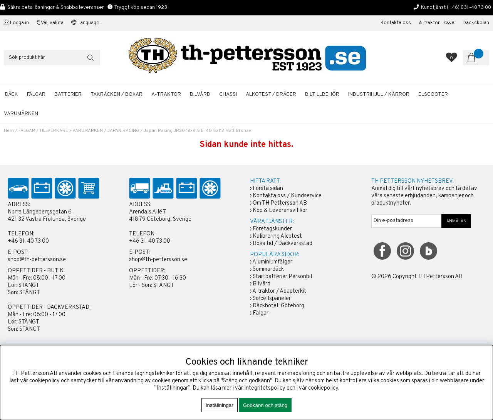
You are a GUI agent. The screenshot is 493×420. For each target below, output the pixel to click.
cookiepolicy (323, 388)
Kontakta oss (396, 23)
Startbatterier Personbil (282, 276)
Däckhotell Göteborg (278, 306)
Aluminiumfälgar (272, 262)
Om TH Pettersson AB (280, 203)
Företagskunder (272, 229)
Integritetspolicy (264, 388)
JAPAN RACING (123, 131)
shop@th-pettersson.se (37, 259)
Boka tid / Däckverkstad (282, 243)
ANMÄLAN (456, 221)
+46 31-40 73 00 (28, 241)
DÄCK (11, 94)
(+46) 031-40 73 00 (469, 7)
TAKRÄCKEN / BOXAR (117, 94)
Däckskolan (476, 23)
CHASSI (228, 94)
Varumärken (21, 113)
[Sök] (52, 57)
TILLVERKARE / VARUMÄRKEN (71, 131)
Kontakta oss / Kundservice (287, 196)
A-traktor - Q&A (437, 23)
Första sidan (268, 188)
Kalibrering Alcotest (277, 236)
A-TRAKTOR (166, 94)
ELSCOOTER (433, 94)
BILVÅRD (200, 94)
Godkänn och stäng (265, 405)
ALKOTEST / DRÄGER (271, 94)
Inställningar (219, 405)
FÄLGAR (36, 94)
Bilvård (261, 284)
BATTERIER (68, 94)
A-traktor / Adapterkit (279, 291)
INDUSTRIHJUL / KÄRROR (378, 94)
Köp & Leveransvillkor (280, 210)
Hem (9, 131)
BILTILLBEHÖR (322, 94)
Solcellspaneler (272, 298)
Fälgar (260, 313)
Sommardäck (268, 269)
